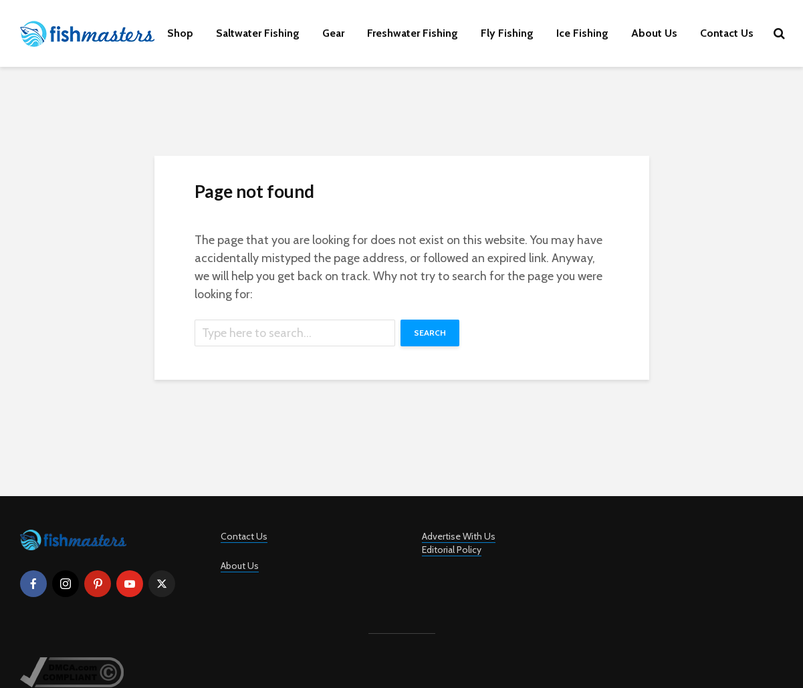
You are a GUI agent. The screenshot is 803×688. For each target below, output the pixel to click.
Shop (180, 33)
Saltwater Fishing (258, 33)
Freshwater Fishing (412, 33)
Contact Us (727, 33)
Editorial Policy (451, 550)
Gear (333, 33)
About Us (654, 33)
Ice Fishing (582, 33)
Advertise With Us (458, 536)
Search (430, 333)
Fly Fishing (507, 33)
